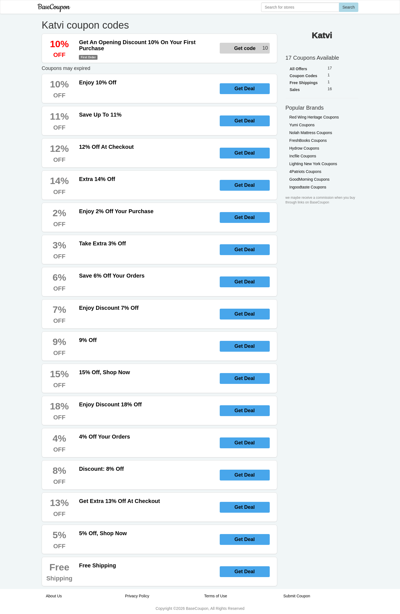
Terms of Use (215, 596)
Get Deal (244, 88)
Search (348, 7)
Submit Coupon (296, 596)
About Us (54, 596)
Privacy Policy (137, 596)
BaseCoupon (54, 7)
